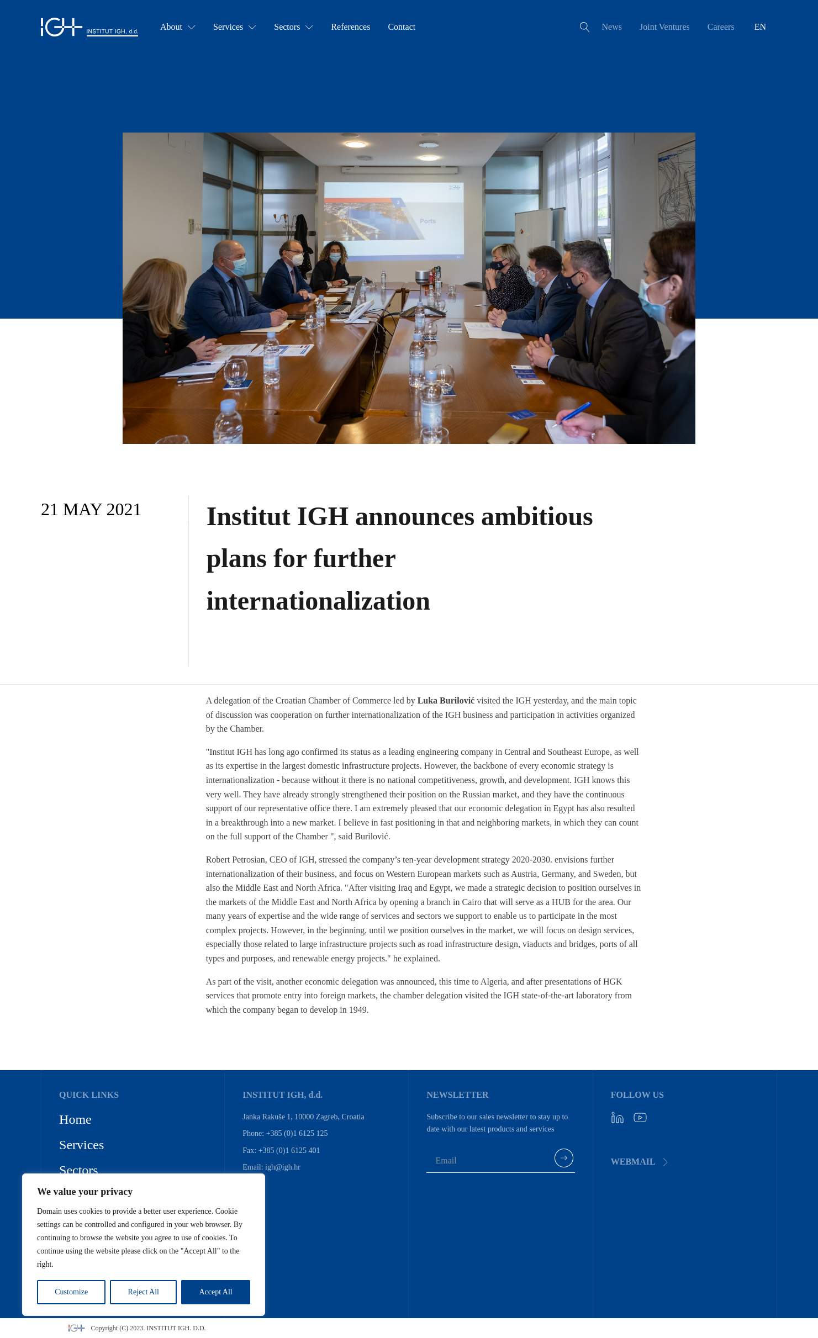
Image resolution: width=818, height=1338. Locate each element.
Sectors (293, 26)
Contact (401, 26)
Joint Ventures (665, 26)
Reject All (143, 1292)
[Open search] (585, 27)
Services (234, 26)
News (612, 26)
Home (75, 1119)
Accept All (215, 1292)
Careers (721, 26)
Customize (71, 1292)
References (350, 26)
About (178, 26)
